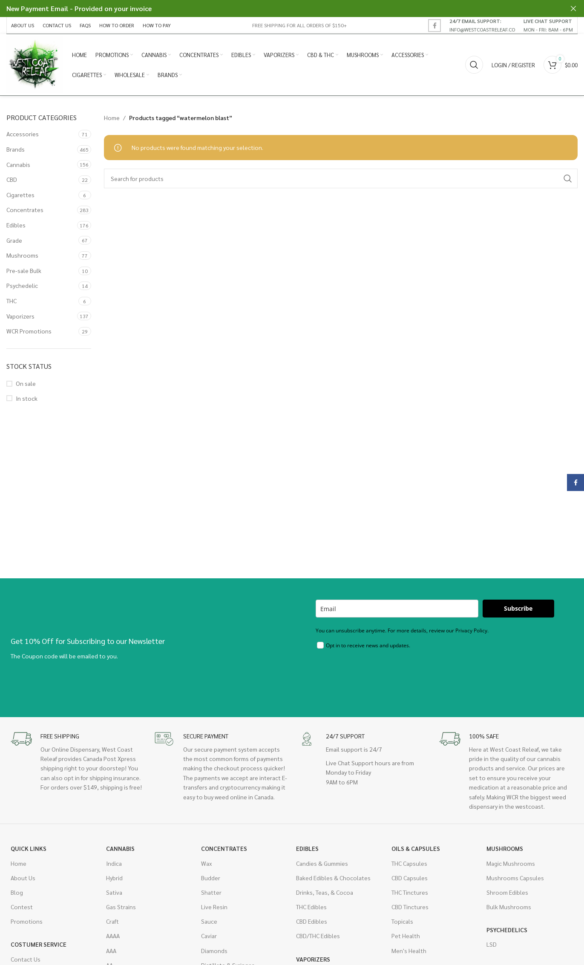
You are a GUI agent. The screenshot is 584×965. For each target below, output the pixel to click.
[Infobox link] (482, 25)
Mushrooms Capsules (515, 880)
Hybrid (114, 880)
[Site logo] (36, 65)
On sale (26, 386)
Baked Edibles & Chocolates (333, 880)
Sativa (114, 895)
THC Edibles (311, 909)
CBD (11, 182)
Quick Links (28, 851)
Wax (206, 866)
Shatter (211, 895)
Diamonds (214, 953)
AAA (111, 953)
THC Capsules (409, 866)
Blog (17, 895)
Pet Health (405, 938)
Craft (112, 924)
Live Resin (214, 909)
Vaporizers (20, 318)
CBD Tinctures (410, 909)
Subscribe (518, 611)
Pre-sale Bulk (23, 273)
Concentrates (24, 212)
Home (112, 120)
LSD (491, 947)
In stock (26, 401)
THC (11, 303)
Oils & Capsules (415, 851)
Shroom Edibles (507, 895)
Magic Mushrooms (510, 866)
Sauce (209, 924)
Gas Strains (121, 909)
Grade (14, 243)
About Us (23, 880)
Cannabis (18, 167)
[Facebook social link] (434, 25)
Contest (22, 909)
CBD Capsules (409, 880)
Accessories (22, 136)
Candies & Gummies (322, 866)
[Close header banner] (573, 8)
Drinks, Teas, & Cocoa (324, 895)
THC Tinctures (409, 895)
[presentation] (380, 679)
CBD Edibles (311, 924)
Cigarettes (20, 197)
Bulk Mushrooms (508, 909)
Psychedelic (22, 288)
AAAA (113, 938)
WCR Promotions (29, 333)
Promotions (27, 924)
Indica (114, 866)
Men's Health (408, 953)
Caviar (209, 938)
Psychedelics (506, 932)
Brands (15, 151)
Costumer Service (38, 947)
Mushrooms (22, 257)
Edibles (16, 227)
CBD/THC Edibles (318, 938)
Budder (210, 880)
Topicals (402, 924)
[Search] (474, 66)
